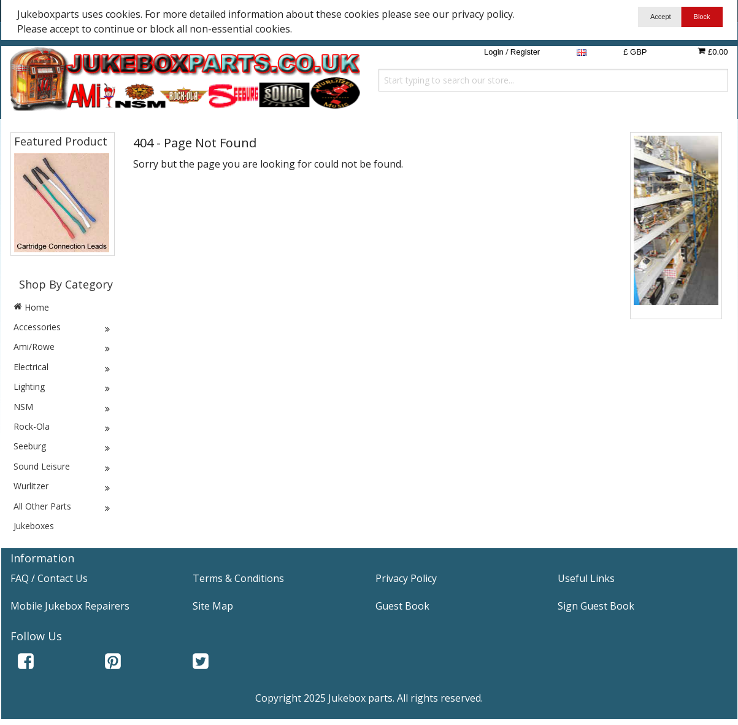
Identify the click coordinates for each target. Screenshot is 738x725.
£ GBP (635, 51)
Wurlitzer (62, 486)
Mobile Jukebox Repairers (69, 606)
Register (525, 51)
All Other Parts (62, 506)
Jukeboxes (33, 526)
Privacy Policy (406, 578)
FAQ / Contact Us (49, 578)
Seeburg (62, 446)
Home (31, 307)
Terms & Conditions (238, 578)
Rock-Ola (62, 427)
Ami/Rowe (62, 347)
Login (494, 51)
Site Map (213, 606)
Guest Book (402, 606)
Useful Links (586, 578)
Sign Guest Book (596, 606)
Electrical (62, 367)
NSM (62, 407)
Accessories (62, 327)
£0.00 (713, 51)
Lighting (62, 387)
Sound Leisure (62, 466)
